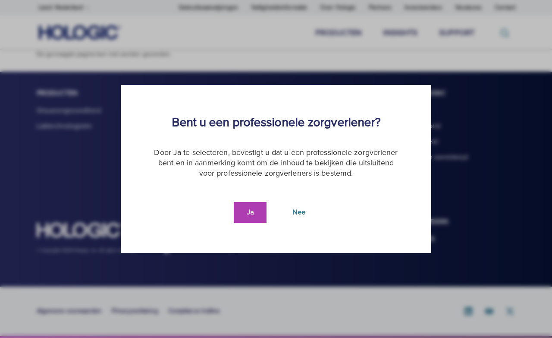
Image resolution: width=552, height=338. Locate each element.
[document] (276, 169)
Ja (250, 212)
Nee (298, 212)
